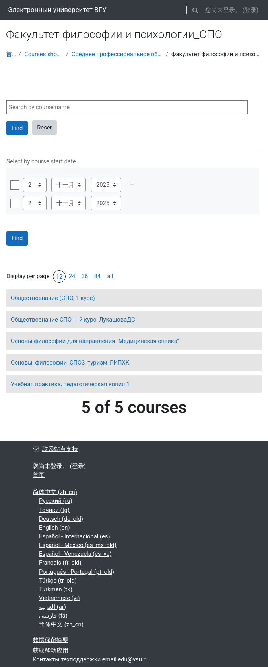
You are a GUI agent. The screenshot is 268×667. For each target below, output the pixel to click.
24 (72, 276)
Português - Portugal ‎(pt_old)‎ (76, 571)
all (110, 276)
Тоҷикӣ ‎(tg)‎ (54, 510)
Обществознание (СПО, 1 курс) (53, 298)
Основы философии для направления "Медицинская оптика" (95, 341)
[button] (195, 10)
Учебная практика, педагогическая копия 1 (70, 384)
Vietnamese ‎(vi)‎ (59, 598)
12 (59, 276)
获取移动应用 (50, 650)
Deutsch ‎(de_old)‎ (61, 518)
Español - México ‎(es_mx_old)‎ (78, 545)
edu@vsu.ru (133, 659)
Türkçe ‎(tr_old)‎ (58, 580)
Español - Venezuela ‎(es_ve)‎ (75, 553)
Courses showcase (43, 54)
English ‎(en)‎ (54, 527)
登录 (250, 10)
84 (97, 276)
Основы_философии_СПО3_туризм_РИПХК (70, 362)
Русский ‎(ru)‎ (55, 500)
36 (85, 276)
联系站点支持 (55, 449)
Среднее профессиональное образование (117, 54)
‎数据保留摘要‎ (50, 639)
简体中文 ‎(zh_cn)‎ (55, 492)
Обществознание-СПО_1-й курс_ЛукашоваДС (73, 319)
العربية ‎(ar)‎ (52, 606)
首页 (11, 54)
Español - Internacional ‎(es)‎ (74, 536)
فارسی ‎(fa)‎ (53, 615)
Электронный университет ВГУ (57, 10)
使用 (14, 185)
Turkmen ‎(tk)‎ (55, 589)
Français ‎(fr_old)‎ (60, 562)
